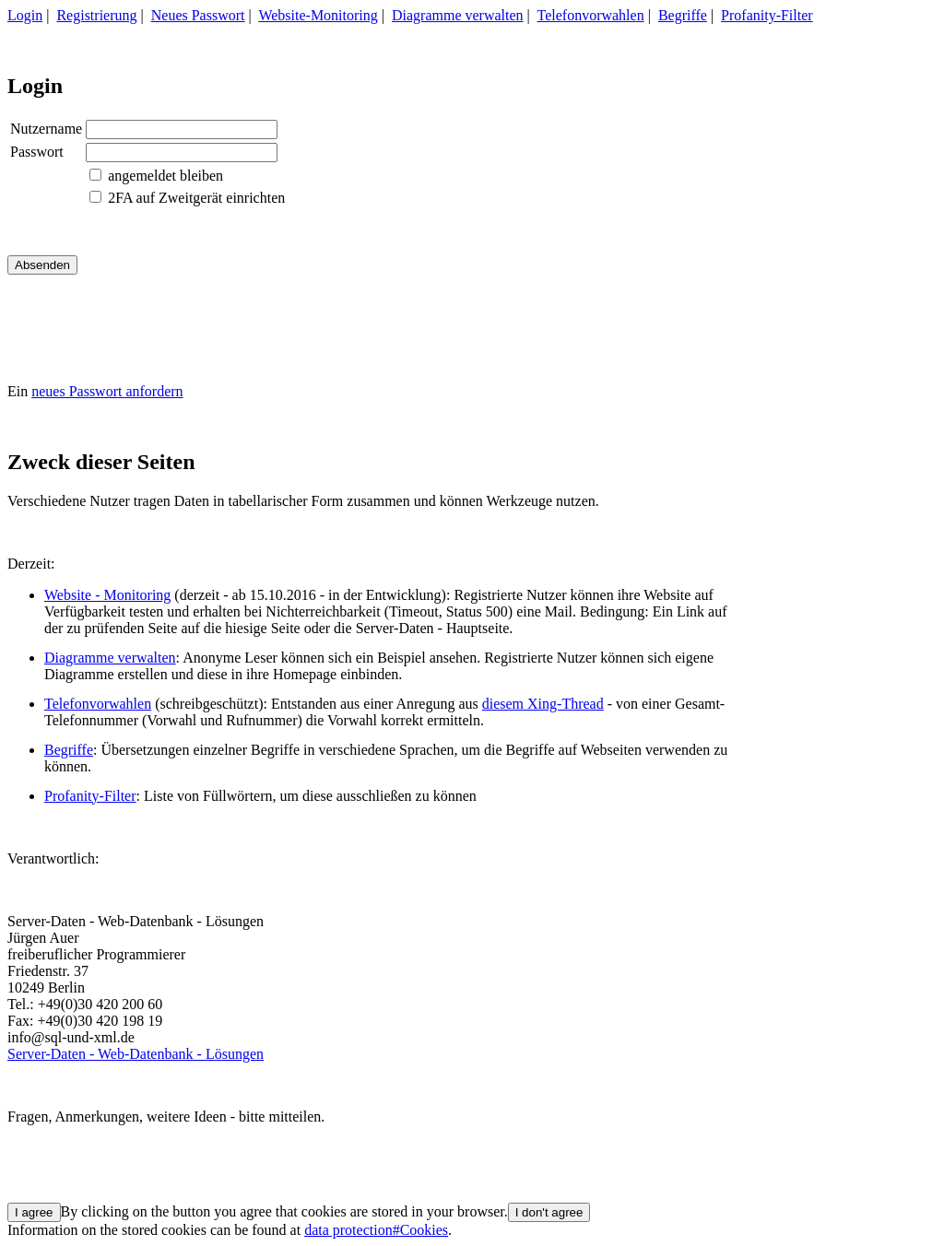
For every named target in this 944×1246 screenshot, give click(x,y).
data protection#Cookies (376, 1230)
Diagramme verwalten (458, 15)
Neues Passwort (198, 15)
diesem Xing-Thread (543, 703)
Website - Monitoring (107, 595)
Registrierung (96, 15)
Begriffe (682, 15)
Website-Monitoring (317, 15)
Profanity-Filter (767, 15)
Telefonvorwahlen (590, 15)
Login (24, 15)
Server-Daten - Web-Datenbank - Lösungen (135, 1054)
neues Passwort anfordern (107, 391)
